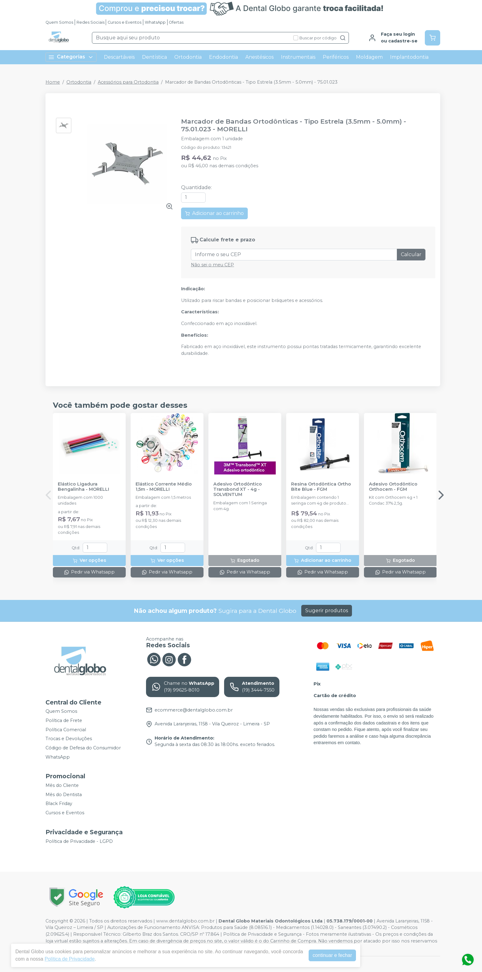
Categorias (71, 57)
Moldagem (369, 57)
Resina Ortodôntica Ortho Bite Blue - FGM (321, 487)
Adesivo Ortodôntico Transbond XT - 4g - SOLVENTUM (237, 490)
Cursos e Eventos (124, 22)
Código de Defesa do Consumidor (83, 748)
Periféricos (336, 57)
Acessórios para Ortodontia (128, 82)
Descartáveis (119, 57)
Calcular (411, 254)
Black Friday (58, 804)
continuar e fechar (332, 955)
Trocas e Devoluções (68, 739)
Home (52, 82)
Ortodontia (188, 57)
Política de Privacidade (70, 959)
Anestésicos (259, 57)
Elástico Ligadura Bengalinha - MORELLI (83, 487)
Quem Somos (59, 22)
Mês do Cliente (62, 785)
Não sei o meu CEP (212, 265)
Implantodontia (409, 57)
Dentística (154, 57)
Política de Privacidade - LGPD (79, 841)
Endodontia (223, 57)
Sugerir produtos (326, 610)
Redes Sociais (91, 22)
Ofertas (176, 22)
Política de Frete (63, 720)
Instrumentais (298, 57)
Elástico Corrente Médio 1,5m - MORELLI (164, 487)
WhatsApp (155, 22)
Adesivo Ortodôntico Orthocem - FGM (393, 487)
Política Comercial (65, 729)
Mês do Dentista (63, 794)
